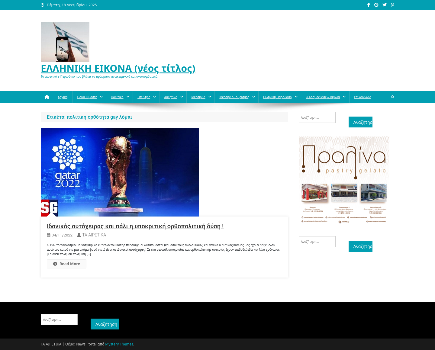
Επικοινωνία (362, 97)
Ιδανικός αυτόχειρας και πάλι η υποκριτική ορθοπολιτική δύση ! (135, 226)
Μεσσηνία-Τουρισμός (234, 97)
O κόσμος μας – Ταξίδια (323, 97)
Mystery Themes (119, 344)
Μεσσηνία (198, 97)
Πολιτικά (117, 97)
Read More (66, 263)
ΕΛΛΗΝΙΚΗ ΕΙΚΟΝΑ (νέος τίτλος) (118, 68)
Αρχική (63, 97)
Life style (143, 97)
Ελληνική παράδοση (277, 97)
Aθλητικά (170, 97)
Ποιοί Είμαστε (87, 97)
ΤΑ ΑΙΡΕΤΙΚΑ (94, 235)
